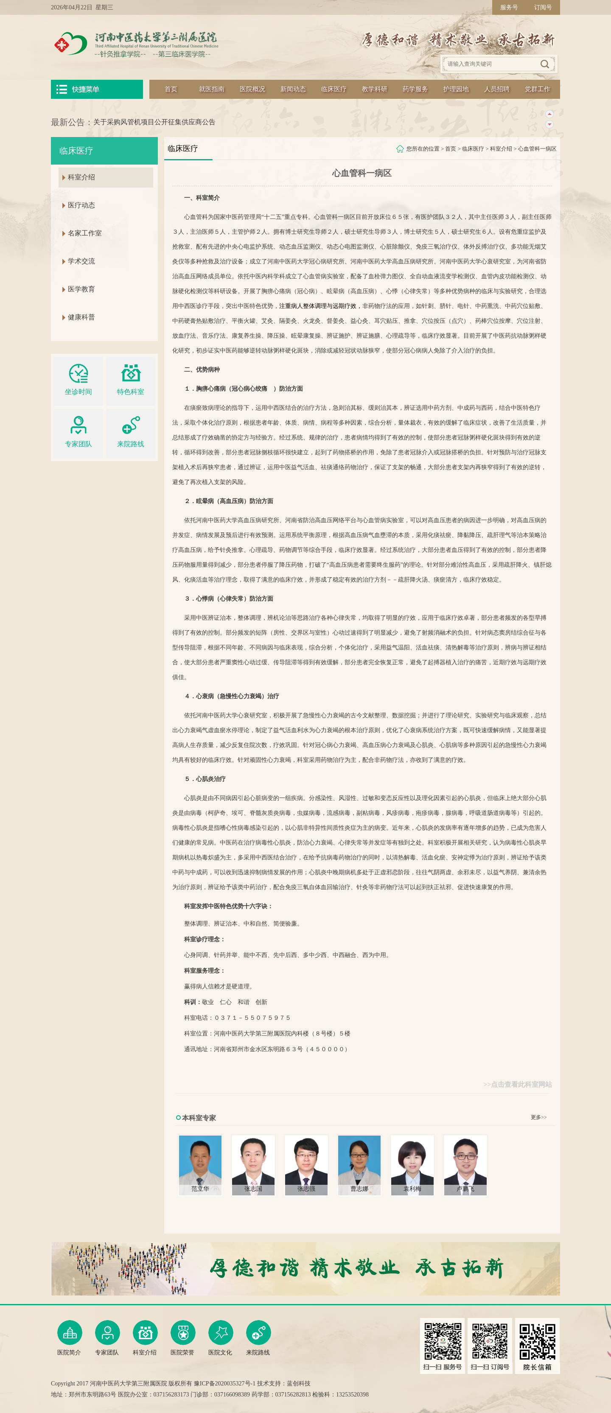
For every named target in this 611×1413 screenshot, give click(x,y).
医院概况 (252, 89)
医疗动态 (81, 205)
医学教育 (81, 289)
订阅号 (543, 7)
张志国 (253, 1189)
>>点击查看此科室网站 (517, 1084)
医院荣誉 (183, 1338)
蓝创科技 (299, 1383)
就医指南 (211, 89)
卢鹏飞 (465, 1189)
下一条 (549, 124)
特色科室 (130, 378)
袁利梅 (412, 1189)
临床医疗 (334, 89)
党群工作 (537, 89)
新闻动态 (293, 89)
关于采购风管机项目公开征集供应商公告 (154, 122)
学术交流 (81, 261)
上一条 (549, 114)
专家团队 (78, 430)
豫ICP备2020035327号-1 (224, 1383)
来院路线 (130, 430)
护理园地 (456, 89)
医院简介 (69, 1338)
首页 (171, 89)
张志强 (306, 1189)
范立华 (200, 1189)
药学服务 (415, 89)
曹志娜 (359, 1189)
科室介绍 (501, 148)
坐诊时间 (78, 378)
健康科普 (81, 317)
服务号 (509, 7)
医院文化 (220, 1338)
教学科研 (374, 89)
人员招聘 (497, 89)
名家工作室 (85, 233)
